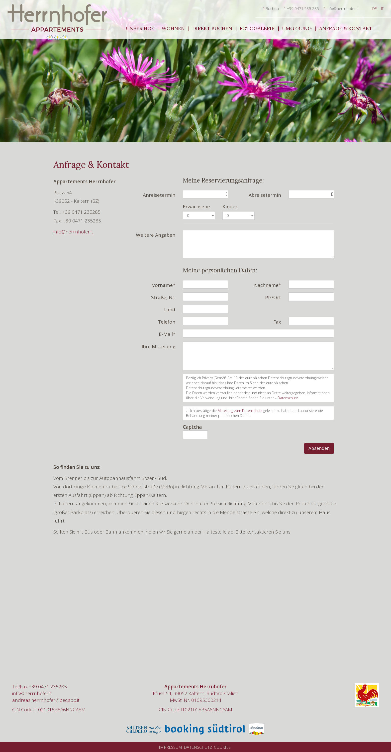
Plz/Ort (273, 297)
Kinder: (230, 206)
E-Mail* (167, 334)
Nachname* (267, 285)
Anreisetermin (159, 195)
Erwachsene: (197, 206)
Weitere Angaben (155, 235)
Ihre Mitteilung (158, 346)
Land (169, 309)
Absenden (319, 448)
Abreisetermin (265, 195)
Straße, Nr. (163, 297)
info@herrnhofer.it (73, 231)
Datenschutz (288, 397)
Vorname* (163, 285)
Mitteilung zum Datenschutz (240, 410)
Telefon (166, 322)
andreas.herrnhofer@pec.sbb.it (46, 700)
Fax (277, 322)
